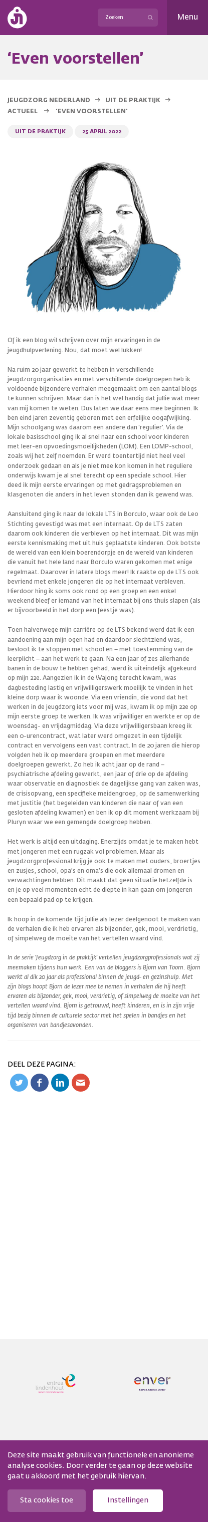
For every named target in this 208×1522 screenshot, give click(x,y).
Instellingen (127, 1500)
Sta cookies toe (46, 1500)
